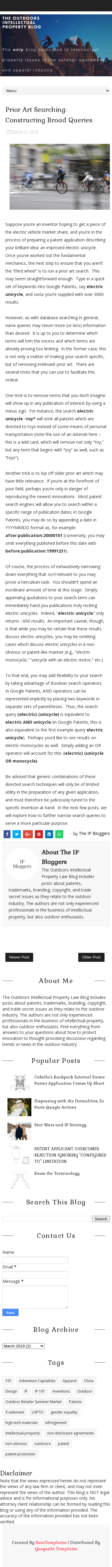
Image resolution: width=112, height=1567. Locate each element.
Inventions (61, 1391)
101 (8, 1380)
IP (25, 1391)
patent (63, 1443)
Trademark (14, 1412)
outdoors (42, 1443)
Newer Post (19, 957)
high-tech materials (21, 1422)
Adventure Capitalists (37, 1380)
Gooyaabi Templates (56, 1548)
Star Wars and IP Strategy (60, 1125)
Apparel (69, 1380)
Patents (75, 1401)
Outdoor (84, 1391)
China (88, 1380)
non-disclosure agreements (70, 1433)
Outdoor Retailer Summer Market (33, 1401)
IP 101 (40, 1391)
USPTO (37, 1412)
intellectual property (22, 1433)
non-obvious (16, 1443)
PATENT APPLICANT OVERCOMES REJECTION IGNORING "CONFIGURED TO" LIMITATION (70, 1155)
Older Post (91, 957)
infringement (56, 1422)
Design (11, 1391)
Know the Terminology (56, 1173)
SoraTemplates (51, 1542)
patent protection (20, 1454)
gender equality (64, 1412)
